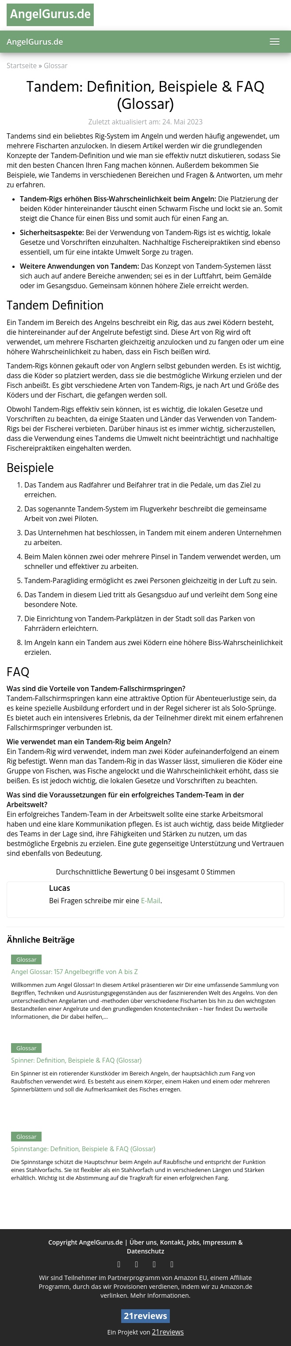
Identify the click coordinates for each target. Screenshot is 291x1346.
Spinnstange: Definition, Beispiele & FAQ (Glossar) (83, 1149)
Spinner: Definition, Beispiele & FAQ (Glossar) (76, 1061)
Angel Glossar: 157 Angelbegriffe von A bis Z (74, 972)
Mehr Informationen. (160, 1295)
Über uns (143, 1242)
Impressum (220, 1242)
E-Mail (151, 900)
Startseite (22, 65)
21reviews (168, 1332)
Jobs (193, 1242)
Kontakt (172, 1242)
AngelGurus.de (35, 41)
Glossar (56, 65)
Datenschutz (146, 1251)
